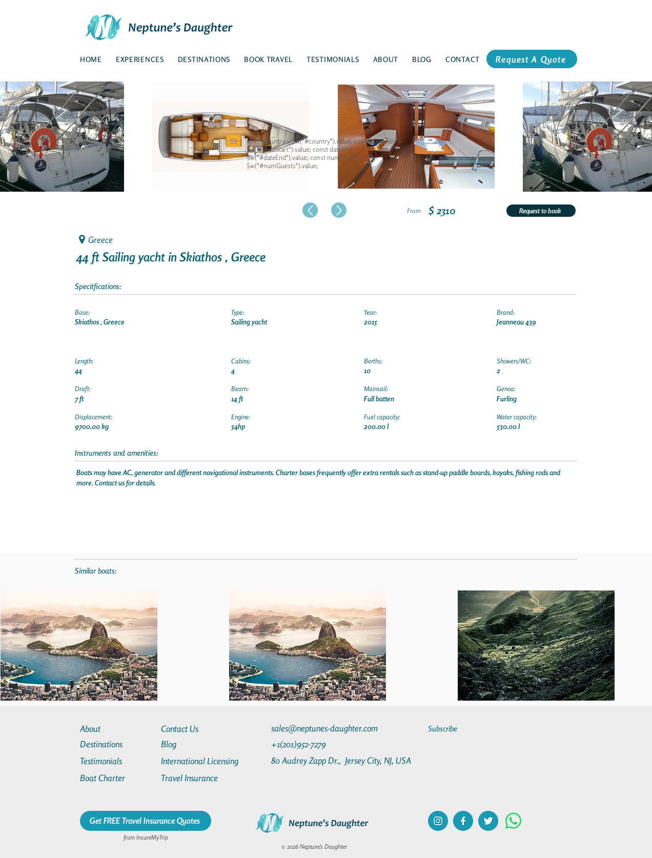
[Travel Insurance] (198, 777)
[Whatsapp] (513, 821)
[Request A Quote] (531, 59)
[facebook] (463, 821)
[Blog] (198, 744)
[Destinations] (117, 744)
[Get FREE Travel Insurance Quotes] (145, 821)
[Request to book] (541, 211)
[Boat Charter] (117, 777)
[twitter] (488, 821)
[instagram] (438, 821)
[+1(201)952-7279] (318, 744)
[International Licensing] (207, 760)
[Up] (310, 210)
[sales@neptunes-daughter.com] (326, 728)
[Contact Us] (198, 728)
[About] (117, 728)
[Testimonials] (117, 760)
